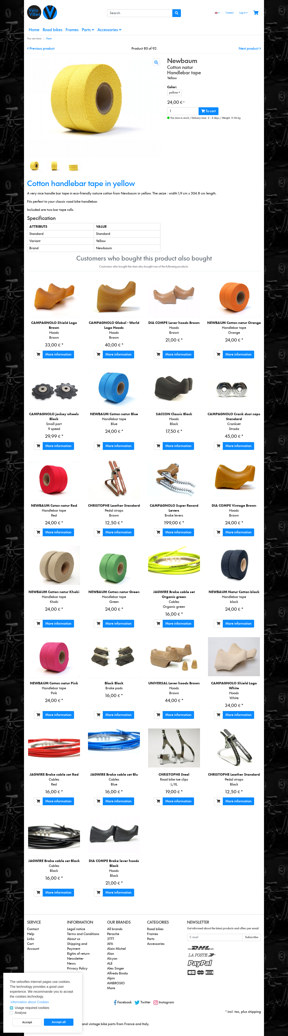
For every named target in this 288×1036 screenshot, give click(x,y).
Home (34, 30)
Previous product (41, 48)
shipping (254, 1011)
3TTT (110, 939)
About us (73, 939)
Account (33, 948)
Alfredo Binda (117, 973)
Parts (88, 30)
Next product (250, 48)
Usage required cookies (32, 1008)
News (71, 963)
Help (30, 934)
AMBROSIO (116, 983)
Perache (113, 934)
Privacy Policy (77, 968)
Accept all (59, 1022)
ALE (109, 963)
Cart (30, 944)
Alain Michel (116, 948)
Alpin (111, 978)
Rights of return (78, 953)
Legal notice (76, 929)
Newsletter (75, 958)
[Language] (217, 13)
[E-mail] (215, 937)
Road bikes (52, 30)
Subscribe (251, 937)
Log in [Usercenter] (243, 12)
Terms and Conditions (83, 934)
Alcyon (112, 958)
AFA (110, 944)
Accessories (109, 30)
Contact (229, 13)
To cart (208, 111)
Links (30, 939)
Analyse (20, 1012)
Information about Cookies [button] (29, 1002)
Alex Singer (115, 968)
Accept (27, 1022)
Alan (110, 953)
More (111, 988)
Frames (72, 30)
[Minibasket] (256, 13)
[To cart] (38, 354)
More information (58, 354)
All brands (114, 929)
